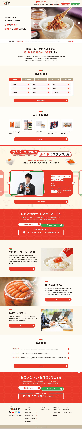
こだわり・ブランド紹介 (45, 413)
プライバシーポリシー (68, 416)
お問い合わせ (66, 410)
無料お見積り (66, 413)
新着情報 (55, 419)
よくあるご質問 (56, 416)
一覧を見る (69, 41)
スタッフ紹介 (42, 4)
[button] (33, 23)
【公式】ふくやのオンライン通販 (15, 419)
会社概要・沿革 (56, 410)
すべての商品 (27, 410)
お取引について (56, 413)
